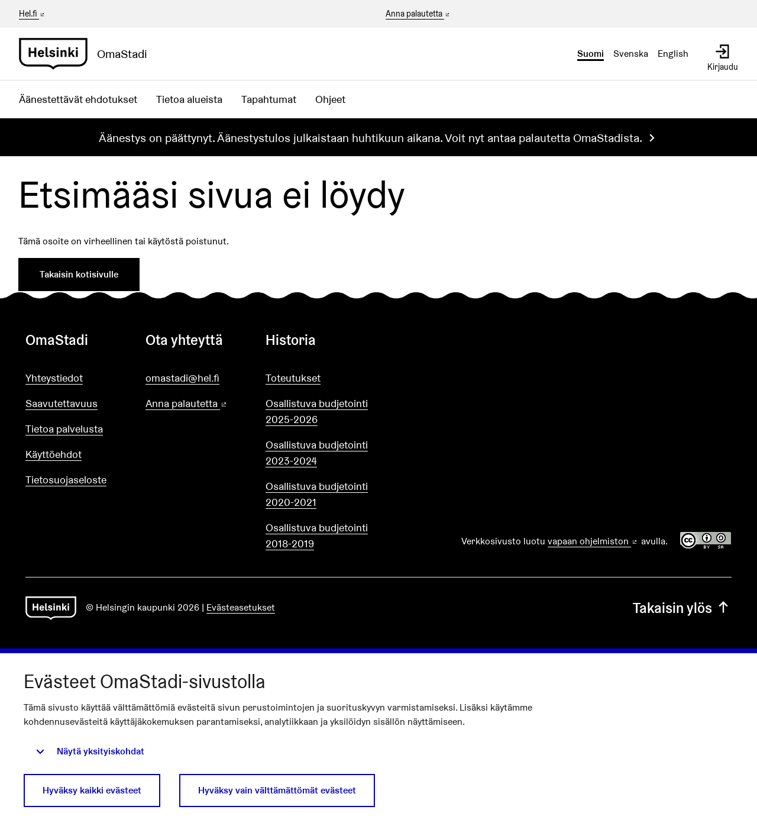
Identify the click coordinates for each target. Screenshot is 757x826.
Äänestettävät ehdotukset (78, 99)
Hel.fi (32, 13)
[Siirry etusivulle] (88, 53)
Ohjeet (330, 99)
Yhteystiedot (54, 378)
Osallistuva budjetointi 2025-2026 (317, 411)
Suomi (590, 53)
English (673, 53)
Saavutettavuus (61, 403)
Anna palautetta (418, 14)
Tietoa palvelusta (64, 428)
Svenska (630, 53)
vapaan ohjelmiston (593, 541)
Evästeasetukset (240, 607)
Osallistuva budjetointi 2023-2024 (317, 452)
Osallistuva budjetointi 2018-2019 (317, 535)
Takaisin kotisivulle (79, 274)
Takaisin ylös (682, 608)
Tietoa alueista (189, 99)
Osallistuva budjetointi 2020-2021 (317, 494)
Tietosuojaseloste (65, 479)
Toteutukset (293, 378)
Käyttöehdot (53, 454)
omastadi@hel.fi (182, 378)
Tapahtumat (268, 99)
